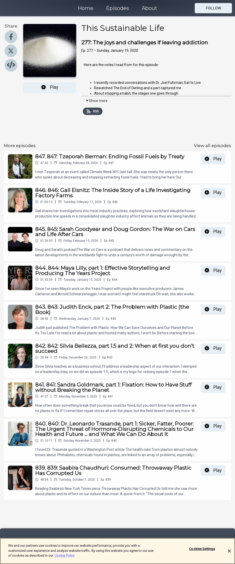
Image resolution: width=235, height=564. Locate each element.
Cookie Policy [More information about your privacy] (64, 558)
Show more (96, 101)
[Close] (229, 553)
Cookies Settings (202, 551)
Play (49, 87)
